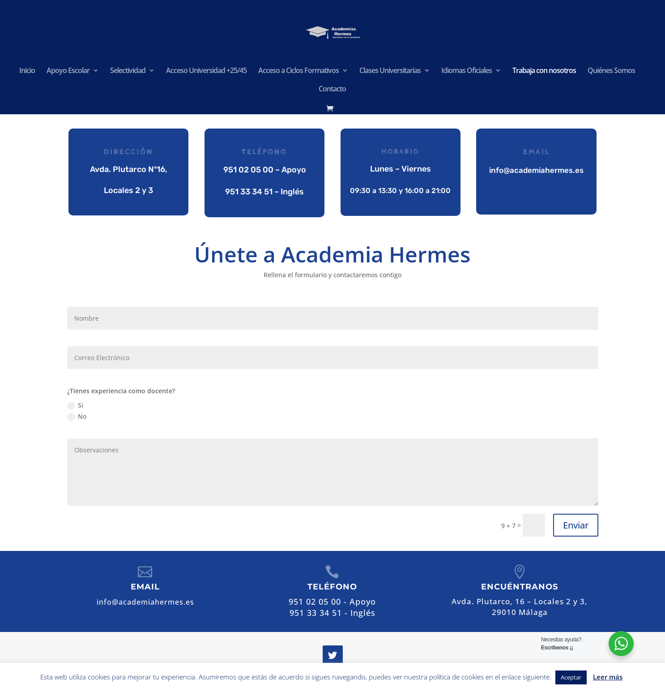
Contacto (332, 90)
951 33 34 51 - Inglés (332, 612)
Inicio (27, 71)
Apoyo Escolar (68, 71)
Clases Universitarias (390, 71)
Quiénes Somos (611, 71)
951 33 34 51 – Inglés (264, 191)
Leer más (607, 676)
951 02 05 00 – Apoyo (264, 170)
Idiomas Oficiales (466, 71)
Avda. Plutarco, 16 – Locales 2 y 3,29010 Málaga (520, 606)
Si (75, 405)
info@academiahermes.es (536, 170)
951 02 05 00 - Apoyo (332, 601)
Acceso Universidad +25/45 (206, 71)
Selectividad (127, 71)
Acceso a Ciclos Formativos (298, 71)
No (76, 416)
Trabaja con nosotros (544, 71)
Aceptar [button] (571, 677)
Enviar (575, 525)
